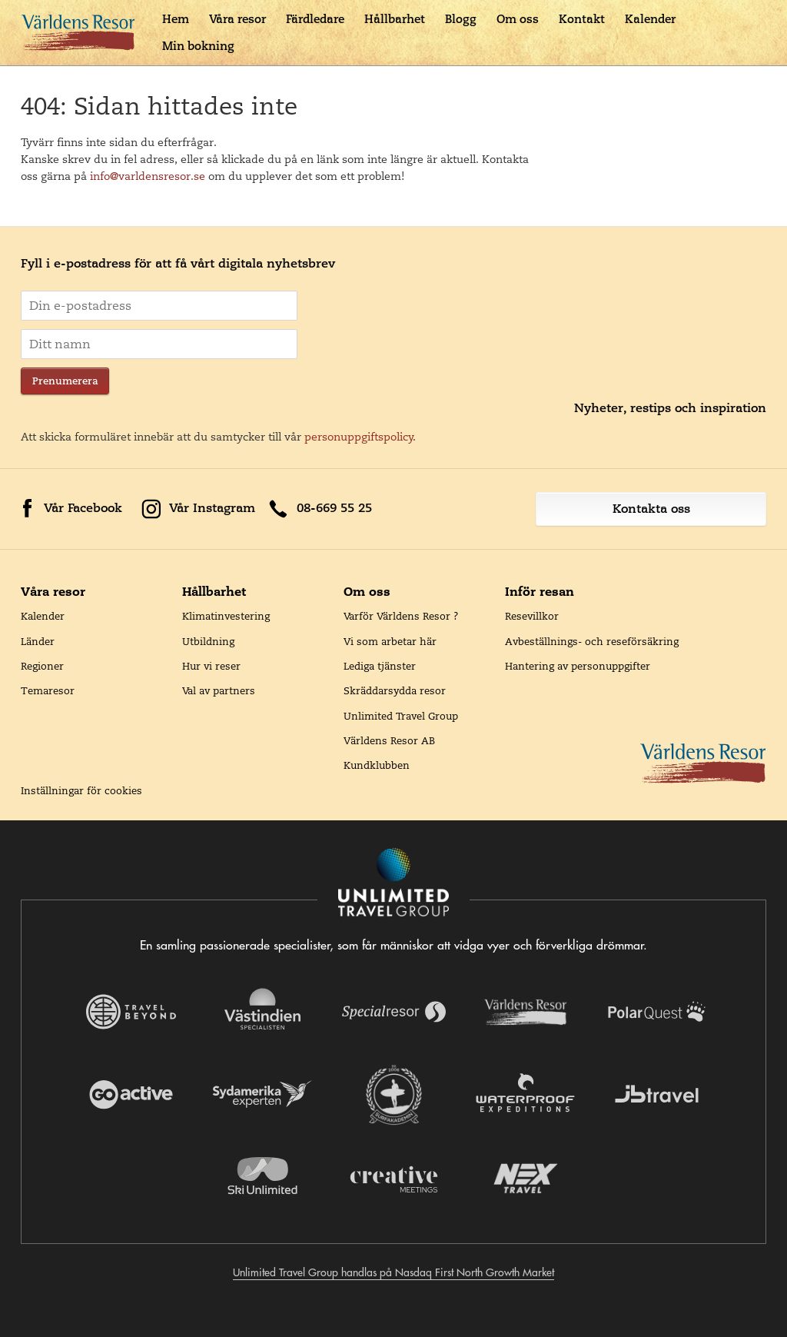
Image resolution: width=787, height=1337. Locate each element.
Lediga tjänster (380, 666)
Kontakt (582, 19)
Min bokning (198, 45)
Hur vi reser (211, 666)
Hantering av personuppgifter (577, 666)
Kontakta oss (651, 508)
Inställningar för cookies (81, 790)
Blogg (461, 19)
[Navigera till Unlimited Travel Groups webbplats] (393, 883)
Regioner (42, 666)
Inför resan (539, 591)
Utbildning (208, 641)
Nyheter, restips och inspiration (670, 408)
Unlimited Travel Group (401, 716)
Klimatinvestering (226, 616)
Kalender (650, 19)
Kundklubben (377, 765)
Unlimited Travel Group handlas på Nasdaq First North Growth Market (393, 1272)
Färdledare (315, 19)
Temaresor (48, 690)
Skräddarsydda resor (395, 690)
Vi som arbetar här (390, 641)
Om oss (517, 19)
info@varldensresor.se (147, 176)
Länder (38, 641)
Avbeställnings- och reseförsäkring (592, 641)
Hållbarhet (394, 19)
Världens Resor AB (389, 740)
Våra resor (237, 19)
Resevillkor (532, 616)
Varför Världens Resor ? (401, 616)
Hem (175, 19)
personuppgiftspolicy (358, 437)
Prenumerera (65, 380)
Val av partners (218, 690)
